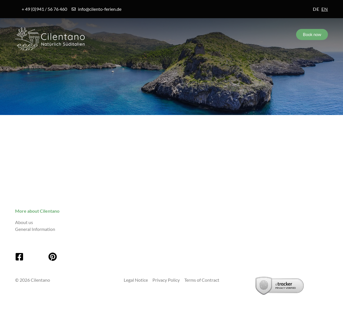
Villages (81, 63)
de (316, 9)
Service (203, 63)
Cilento (32, 63)
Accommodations (142, 63)
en (324, 9)
